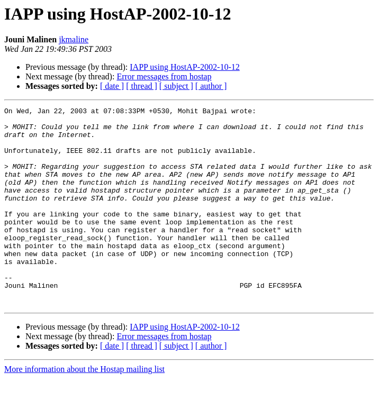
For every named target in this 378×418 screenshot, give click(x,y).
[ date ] (112, 85)
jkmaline (73, 39)
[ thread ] (141, 85)
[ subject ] (176, 85)
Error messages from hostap (163, 76)
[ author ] (211, 85)
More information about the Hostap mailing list (84, 408)
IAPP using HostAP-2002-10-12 (184, 66)
